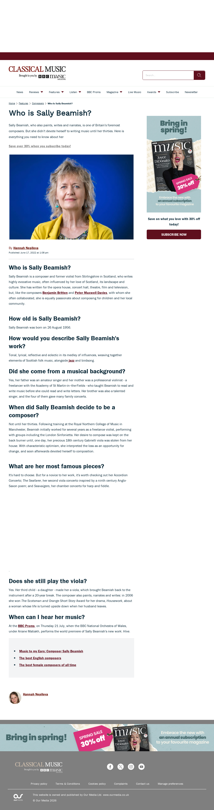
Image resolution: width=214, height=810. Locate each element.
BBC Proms (26, 626)
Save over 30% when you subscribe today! (40, 146)
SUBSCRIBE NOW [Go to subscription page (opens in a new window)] (174, 234)
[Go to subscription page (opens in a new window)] (174, 211)
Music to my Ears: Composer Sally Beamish (51, 651)
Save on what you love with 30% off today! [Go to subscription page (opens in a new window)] (174, 221)
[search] (199, 75)
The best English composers (40, 658)
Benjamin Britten (55, 292)
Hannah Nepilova (35, 694)
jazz (71, 360)
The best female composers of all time (47, 665)
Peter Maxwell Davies (91, 292)
